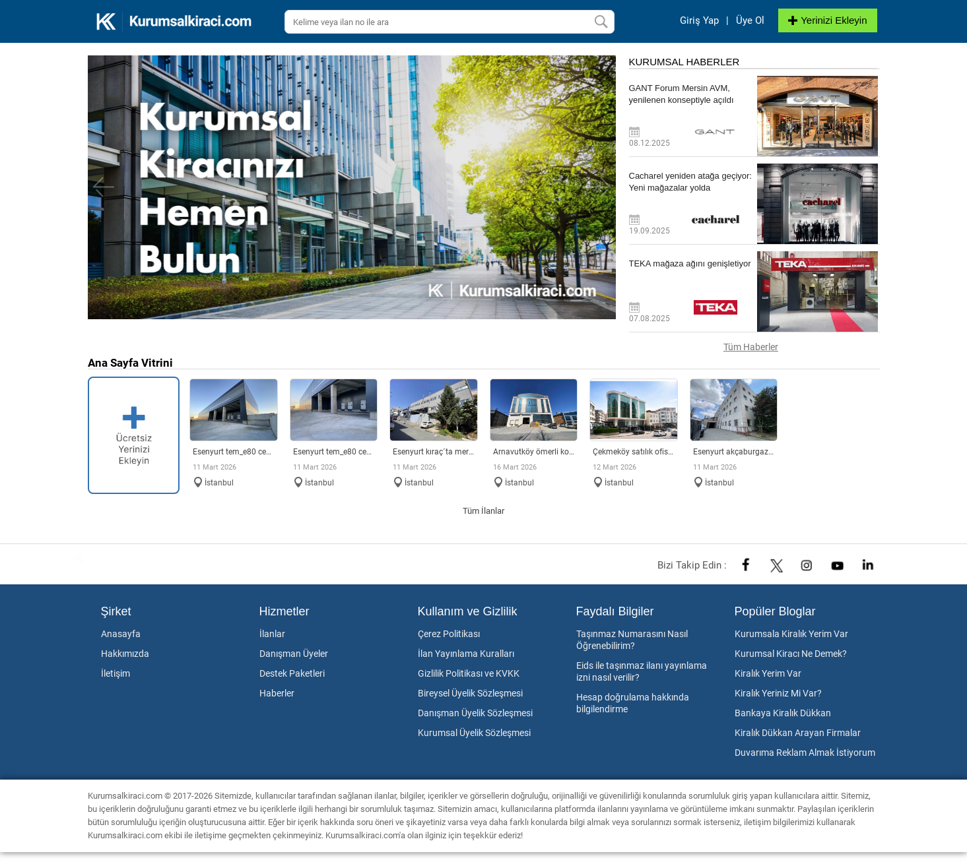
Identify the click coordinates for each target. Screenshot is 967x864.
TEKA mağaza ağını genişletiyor (690, 263)
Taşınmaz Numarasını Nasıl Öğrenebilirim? (632, 640)
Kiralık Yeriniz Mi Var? (778, 693)
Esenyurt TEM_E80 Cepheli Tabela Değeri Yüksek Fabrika (334, 451)
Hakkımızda (125, 653)
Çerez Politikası (449, 634)
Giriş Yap (699, 20)
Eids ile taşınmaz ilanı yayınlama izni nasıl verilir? (641, 671)
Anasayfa (121, 634)
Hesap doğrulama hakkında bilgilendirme (632, 703)
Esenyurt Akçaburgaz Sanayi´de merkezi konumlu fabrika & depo (734, 451)
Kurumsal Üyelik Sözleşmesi (474, 732)
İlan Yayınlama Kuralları (466, 653)
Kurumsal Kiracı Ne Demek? (791, 653)
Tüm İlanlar (483, 511)
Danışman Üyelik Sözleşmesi (475, 713)
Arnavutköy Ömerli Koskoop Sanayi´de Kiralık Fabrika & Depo (534, 451)
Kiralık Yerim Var (768, 673)
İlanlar (272, 634)
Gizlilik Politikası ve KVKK (468, 673)
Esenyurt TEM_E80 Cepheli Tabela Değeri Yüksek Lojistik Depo (234, 451)
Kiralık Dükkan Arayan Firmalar (798, 732)
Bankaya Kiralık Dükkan (783, 713)
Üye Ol (750, 20)
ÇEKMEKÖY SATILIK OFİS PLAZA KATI (634, 451)
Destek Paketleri (292, 673)
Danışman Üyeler (293, 653)
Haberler (276, 693)
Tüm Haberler (750, 347)
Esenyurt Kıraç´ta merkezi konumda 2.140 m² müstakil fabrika (434, 451)
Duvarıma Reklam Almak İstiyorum (805, 752)
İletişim (115, 673)
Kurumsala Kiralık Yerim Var (791, 634)
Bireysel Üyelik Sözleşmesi (470, 693)
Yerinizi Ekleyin (827, 20)
